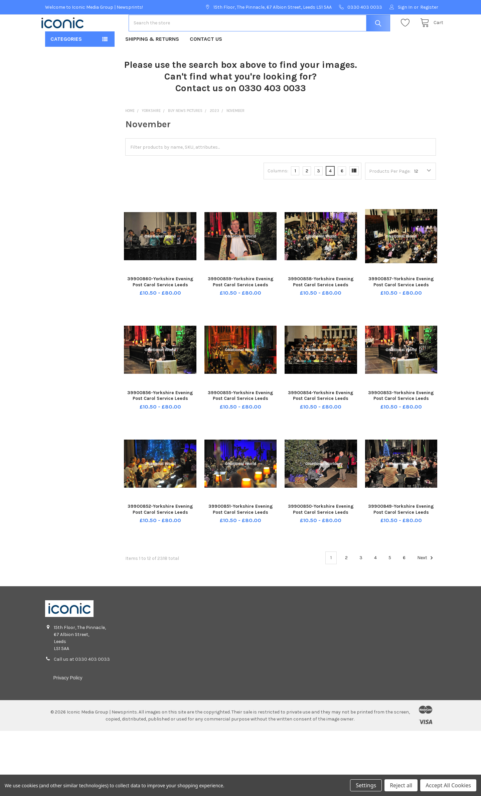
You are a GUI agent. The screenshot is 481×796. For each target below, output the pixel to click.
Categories (66, 60)
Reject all (401, 785)
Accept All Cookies (448, 785)
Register (429, 7)
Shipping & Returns (152, 60)
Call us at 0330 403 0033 (82, 680)
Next (426, 579)
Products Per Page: (390, 192)
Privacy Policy (67, 699)
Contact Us (206, 60)
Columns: (278, 192)
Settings (366, 785)
